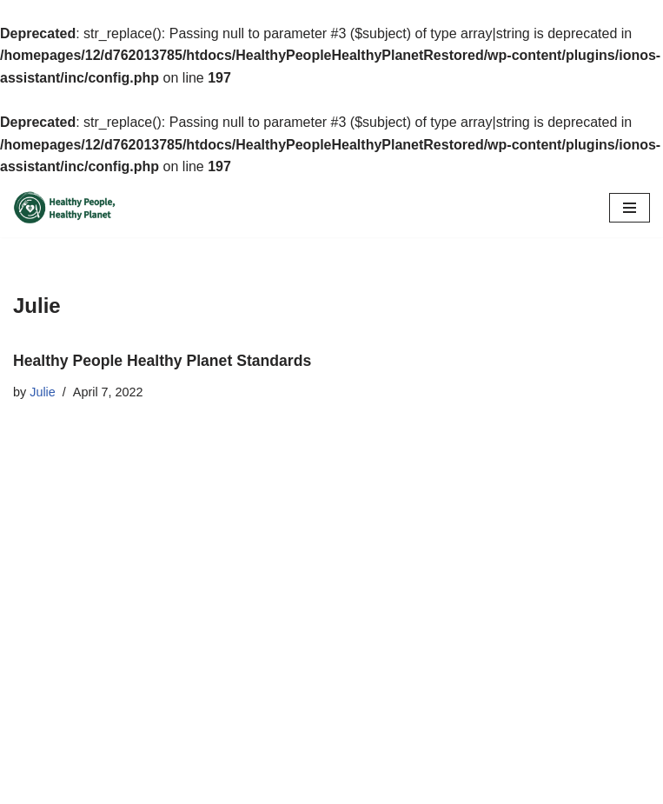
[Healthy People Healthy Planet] (65, 207)
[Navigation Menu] (629, 208)
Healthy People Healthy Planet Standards (162, 360)
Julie (43, 392)
